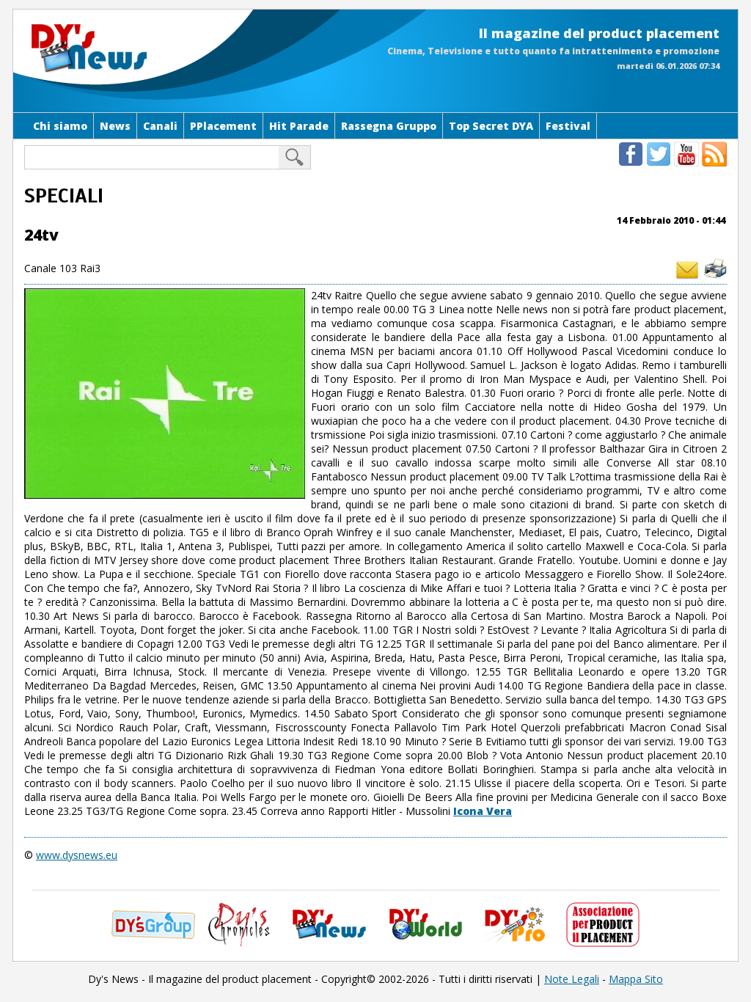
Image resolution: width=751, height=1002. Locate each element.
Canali (160, 126)
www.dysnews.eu (76, 855)
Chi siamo (60, 126)
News (115, 126)
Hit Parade (299, 126)
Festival (568, 126)
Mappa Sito (636, 979)
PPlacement (223, 126)
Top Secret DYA (491, 126)
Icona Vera (482, 811)
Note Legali (571, 979)
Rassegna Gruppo (388, 126)
